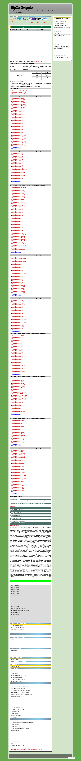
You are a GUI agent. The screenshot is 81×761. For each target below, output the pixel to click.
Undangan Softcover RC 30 (17, 359)
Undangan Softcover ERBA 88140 (19, 401)
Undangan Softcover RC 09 (17, 328)
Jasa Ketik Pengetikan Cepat (58, 37)
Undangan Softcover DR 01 (15, 593)
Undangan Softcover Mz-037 (18, 451)
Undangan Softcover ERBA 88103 (19, 396)
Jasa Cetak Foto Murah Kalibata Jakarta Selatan (18, 675)
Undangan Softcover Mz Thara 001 (19, 104)
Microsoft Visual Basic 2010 (15, 730)
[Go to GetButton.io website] (78, 759)
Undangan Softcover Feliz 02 (18, 468)
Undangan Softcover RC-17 (18, 344)
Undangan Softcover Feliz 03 (18, 482)
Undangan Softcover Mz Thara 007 (19, 260)
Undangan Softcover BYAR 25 (18, 368)
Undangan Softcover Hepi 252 (18, 114)
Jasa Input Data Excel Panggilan (59, 50)
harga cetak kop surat (14, 673)
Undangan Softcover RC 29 (17, 405)
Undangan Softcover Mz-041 (18, 473)
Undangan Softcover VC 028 (18, 323)
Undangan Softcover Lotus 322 (18, 285)
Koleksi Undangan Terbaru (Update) (19, 90)
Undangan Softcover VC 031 (18, 485)
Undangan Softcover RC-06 (18, 307)
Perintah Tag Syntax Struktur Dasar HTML (17, 709)
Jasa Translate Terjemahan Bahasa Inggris (61, 57)
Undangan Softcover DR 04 (17, 132)
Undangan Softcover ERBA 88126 (19, 315)
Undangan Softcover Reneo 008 (18, 466)
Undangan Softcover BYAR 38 (18, 178)
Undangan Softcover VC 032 (18, 402)
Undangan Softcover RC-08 (18, 310)
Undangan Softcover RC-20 (18, 349)
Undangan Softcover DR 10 (17, 242)
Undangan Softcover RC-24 (18, 266)
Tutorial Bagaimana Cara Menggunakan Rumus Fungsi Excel (20, 690)
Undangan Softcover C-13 (17, 208)
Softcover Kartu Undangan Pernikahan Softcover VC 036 (20, 610)
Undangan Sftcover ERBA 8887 (18, 393)
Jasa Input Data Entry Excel (58, 48)
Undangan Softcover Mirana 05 (18, 457)
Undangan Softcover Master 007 (18, 435)
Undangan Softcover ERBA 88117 (19, 313)
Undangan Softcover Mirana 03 (18, 263)
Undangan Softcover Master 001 (18, 237)
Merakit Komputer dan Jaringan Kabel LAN (17, 745)
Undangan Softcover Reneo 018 (18, 454)
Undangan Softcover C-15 (17, 211)
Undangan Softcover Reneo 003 (18, 191)
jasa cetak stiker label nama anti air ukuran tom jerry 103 (62, 27)
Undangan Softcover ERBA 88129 (19, 316)
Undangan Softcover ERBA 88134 (19, 479)
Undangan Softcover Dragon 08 (18, 168)
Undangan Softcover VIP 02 (18, 438)
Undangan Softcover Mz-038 (18, 465)
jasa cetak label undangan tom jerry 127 (17, 629)
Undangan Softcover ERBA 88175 (19, 145)
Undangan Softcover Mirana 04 (18, 199)
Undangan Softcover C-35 (17, 231)
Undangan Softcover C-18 (17, 215)
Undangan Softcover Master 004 (18, 240)
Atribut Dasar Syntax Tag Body (16, 696)
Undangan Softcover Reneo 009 (18, 194)
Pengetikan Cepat (13, 639)
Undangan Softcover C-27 (17, 277)
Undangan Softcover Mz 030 (18, 423)
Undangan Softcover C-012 (17, 159)
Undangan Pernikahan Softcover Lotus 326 (18, 608)
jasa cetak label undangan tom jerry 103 (17, 627)
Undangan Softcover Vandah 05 (18, 453)
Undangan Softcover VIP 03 (18, 439)
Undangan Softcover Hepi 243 (18, 126)
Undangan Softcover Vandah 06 (18, 420)
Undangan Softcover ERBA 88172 (19, 270)
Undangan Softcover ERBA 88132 (19, 399)
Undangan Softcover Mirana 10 (18, 433)
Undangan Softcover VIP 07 (18, 484)
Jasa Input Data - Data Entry (15, 666)
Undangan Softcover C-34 (17, 230)
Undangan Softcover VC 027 (18, 326)
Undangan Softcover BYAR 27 (18, 283)
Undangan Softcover (16, 147)
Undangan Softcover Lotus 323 (18, 286)
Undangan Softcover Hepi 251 (18, 116)
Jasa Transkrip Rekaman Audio (15, 659)
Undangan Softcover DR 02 (17, 129)
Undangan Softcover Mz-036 (18, 450)
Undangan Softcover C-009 (17, 156)
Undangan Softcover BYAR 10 (18, 365)
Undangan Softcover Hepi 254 (18, 111)
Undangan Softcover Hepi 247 (18, 120)
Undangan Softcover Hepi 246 (18, 122)
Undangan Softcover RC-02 (18, 338)
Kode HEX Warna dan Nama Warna (16, 715)
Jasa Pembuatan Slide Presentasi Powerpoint (61, 46)
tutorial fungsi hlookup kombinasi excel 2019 (18, 688)
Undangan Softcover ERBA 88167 (19, 138)
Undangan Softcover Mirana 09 (18, 432)
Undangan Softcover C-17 (17, 214)
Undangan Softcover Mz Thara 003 (19, 107)
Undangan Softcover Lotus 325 (18, 291)
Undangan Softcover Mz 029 (18, 380)
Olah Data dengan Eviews (15, 741)
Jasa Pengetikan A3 (14, 641)
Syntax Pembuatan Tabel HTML (15, 698)
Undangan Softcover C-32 (17, 227)
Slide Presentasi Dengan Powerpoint (17, 635)
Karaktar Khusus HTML (14, 713)
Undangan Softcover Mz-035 (18, 476)
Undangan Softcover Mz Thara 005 (19, 257)
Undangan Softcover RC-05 (18, 389)
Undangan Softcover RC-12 (18, 429)
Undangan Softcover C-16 (17, 212)
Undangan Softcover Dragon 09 (18, 175)
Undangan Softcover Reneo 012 (18, 369)
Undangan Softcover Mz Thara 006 (19, 258)
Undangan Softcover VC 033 (18, 404)
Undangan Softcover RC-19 (18, 347)
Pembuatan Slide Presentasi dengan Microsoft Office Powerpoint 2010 (22, 722)
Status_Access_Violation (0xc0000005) (17, 707)
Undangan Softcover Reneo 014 (18, 306)
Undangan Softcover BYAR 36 (18, 166)
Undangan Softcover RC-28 (18, 202)
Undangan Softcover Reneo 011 (18, 197)
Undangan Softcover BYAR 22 (18, 233)
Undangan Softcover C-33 (17, 228)
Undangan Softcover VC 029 (18, 325)
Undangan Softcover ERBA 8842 (19, 459)
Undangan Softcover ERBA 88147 (19, 271)
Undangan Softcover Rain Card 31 (19, 234)
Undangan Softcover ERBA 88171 (19, 460)
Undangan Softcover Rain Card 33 (19, 243)
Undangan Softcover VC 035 (18, 488)
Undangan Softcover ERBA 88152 (19, 320)
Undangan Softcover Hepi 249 (18, 117)
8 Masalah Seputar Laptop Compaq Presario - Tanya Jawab (20, 692)
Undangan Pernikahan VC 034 (15, 614)
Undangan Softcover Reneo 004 (18, 193)
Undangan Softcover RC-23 (18, 264)
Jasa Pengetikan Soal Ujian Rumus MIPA (60, 42)
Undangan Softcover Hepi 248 (18, 119)
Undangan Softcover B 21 (17, 410)
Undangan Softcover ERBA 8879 (19, 203)
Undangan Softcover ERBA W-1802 (19, 395)
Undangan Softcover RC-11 (18, 390)
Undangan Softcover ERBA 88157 (19, 322)
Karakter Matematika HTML (15, 711)
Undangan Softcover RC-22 (18, 350)
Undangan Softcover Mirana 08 (18, 427)
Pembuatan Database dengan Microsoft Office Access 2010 (20, 728)
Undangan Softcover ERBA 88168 (19, 139)
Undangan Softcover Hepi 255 (18, 110)
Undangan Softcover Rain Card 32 (19, 245)
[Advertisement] (31, 56)
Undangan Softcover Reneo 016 (18, 371)
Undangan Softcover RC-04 (18, 340)
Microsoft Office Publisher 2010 (16, 724)
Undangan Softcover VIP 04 (18, 441)
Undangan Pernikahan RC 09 (15, 606)
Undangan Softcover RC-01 (18, 337)
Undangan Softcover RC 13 (17, 430)
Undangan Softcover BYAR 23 (18, 246)
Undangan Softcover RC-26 (18, 267)
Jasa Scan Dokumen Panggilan (59, 35)
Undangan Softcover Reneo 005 (18, 384)
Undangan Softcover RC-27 (18, 153)
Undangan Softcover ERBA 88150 (19, 319)
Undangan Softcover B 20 (17, 408)
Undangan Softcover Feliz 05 (18, 301)
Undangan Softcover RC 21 (17, 362)
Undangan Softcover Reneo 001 (18, 188)
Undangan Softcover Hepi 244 (18, 125)
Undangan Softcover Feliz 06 (18, 303)
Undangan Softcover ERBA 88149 (19, 205)
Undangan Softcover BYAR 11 (18, 248)
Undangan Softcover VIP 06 (18, 442)
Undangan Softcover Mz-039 (18, 469)
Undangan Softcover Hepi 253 (18, 113)
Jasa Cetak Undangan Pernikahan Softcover (18, 679)
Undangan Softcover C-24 (17, 222)
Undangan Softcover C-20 (17, 217)
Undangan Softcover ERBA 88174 (19, 144)
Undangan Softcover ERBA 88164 (19, 206)
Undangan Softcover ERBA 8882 (19, 392)
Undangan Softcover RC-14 (18, 341)
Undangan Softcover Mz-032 (18, 462)
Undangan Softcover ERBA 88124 (19, 274)
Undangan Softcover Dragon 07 (18, 172)
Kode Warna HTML (13, 717)
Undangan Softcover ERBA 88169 (19, 141)
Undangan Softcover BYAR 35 (18, 160)
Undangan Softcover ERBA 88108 (19, 352)
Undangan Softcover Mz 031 (18, 381)
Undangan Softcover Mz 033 (18, 335)
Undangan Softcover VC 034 (18, 487)
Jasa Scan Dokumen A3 (14, 652)
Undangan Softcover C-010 (17, 157)
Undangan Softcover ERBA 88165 (19, 135)
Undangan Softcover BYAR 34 (18, 163)
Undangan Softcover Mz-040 (18, 470)
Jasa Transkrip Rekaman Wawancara (60, 55)
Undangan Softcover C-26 (17, 276)
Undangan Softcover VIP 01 (18, 436)
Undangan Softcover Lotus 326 (18, 292)
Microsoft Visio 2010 (14, 732)
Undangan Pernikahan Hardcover (16, 681)
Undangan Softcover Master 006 (18, 411)
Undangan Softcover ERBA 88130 (19, 273)
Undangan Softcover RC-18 (18, 346)
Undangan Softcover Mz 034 (18, 383)
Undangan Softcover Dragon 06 (18, 165)
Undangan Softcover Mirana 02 (18, 463)
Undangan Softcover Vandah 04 (18, 102)
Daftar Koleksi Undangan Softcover (19, 92)
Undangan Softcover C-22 (17, 220)
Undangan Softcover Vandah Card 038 (20, 174)
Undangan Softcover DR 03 (15, 589)
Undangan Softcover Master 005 (18, 249)
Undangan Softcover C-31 (17, 225)
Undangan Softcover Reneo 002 (18, 190)
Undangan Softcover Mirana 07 (18, 426)
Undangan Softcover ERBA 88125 (19, 356)
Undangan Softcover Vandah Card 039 (20, 171)
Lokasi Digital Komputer (14, 525)
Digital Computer (22, 7)
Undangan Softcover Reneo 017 (18, 472)
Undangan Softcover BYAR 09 (18, 364)
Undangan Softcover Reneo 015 (18, 386)
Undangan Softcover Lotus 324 (18, 288)
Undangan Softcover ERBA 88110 (19, 353)
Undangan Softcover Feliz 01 (18, 481)
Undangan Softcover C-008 (17, 154)
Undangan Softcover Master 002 (18, 236)
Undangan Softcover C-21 (17, 218)
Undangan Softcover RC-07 (18, 309)
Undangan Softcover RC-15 (18, 343)
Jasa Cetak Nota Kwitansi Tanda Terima (17, 677)
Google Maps (12, 506)
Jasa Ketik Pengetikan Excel (58, 44)
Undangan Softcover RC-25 (18, 200)
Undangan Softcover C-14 (17, 209)
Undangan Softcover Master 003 (18, 239)
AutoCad (12, 743)
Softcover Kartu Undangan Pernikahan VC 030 (18, 616)
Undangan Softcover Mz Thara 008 (19, 261)
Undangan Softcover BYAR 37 (18, 176)
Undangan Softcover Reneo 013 (18, 304)
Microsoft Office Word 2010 (15, 720)
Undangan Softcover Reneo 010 (18, 196)
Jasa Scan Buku (56, 33)
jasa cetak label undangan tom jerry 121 (17, 625)
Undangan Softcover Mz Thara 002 (19, 105)
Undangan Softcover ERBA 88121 (19, 398)
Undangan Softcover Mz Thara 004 (19, 187)
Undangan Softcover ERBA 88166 (19, 136)
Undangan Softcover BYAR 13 (18, 179)
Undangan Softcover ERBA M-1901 (19, 475)
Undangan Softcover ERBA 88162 (19, 478)
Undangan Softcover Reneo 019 (18, 456)
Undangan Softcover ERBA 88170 (19, 142)
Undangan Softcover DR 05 (17, 133)
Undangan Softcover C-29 (17, 280)
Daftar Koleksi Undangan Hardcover (19, 93)
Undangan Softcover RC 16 (17, 361)
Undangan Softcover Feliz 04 (18, 300)
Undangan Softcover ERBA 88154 (19, 358)
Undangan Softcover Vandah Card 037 (20, 169)
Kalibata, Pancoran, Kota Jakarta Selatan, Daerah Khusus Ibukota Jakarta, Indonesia (28, 749)
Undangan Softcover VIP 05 (18, 413)
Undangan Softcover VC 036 (18, 490)
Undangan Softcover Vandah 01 (18, 98)
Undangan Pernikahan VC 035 (15, 612)
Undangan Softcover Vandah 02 (18, 99)
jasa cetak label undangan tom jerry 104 (17, 631)
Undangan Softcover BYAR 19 (18, 407)
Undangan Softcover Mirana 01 (18, 387)
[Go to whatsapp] (78, 757)
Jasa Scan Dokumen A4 (14, 650)
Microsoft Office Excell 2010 (15, 726)
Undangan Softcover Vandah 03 (18, 101)
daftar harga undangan (14, 595)
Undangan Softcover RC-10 (18, 312)
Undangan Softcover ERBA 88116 (19, 355)
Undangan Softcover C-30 (17, 224)
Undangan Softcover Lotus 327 (18, 289)
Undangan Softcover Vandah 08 (18, 378)
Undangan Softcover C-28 (17, 279)
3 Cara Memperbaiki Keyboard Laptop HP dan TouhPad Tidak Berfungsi (22, 694)
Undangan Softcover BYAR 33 (18, 162)
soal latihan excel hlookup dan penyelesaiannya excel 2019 (20, 686)
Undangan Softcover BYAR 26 (18, 282)
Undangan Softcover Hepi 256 (18, 108)
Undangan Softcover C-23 (17, 221)
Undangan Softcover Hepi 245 (18, 123)
